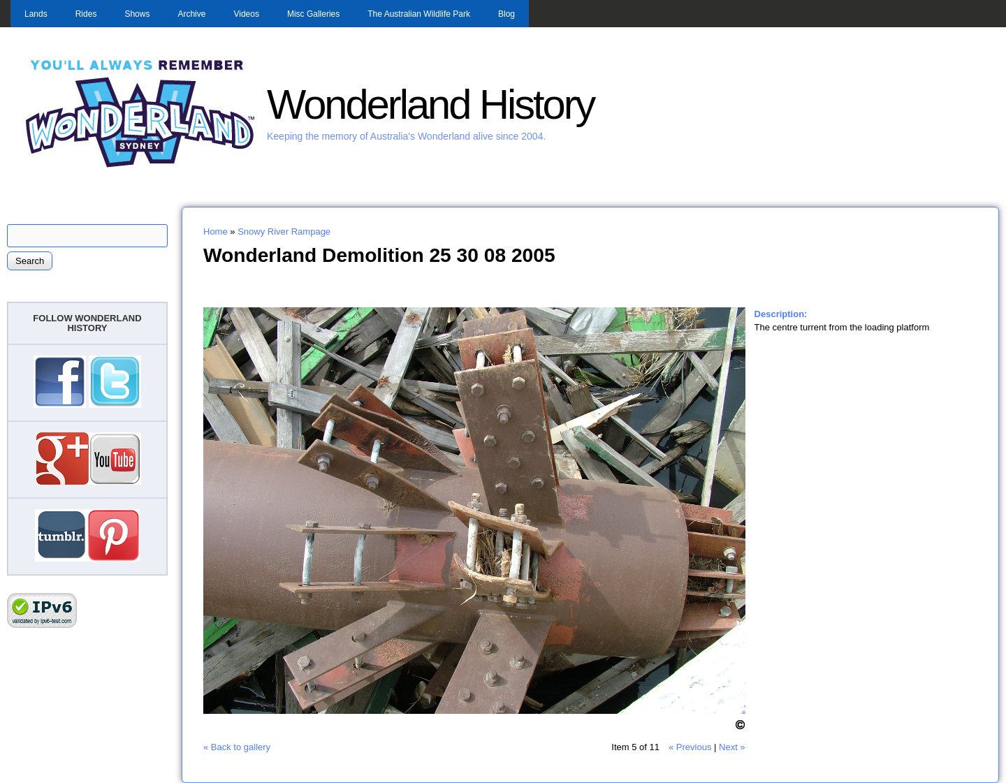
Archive (191, 14)
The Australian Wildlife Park (418, 14)
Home (215, 231)
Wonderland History (430, 104)
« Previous (690, 747)
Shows (137, 14)
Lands (36, 14)
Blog (506, 14)
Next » (732, 747)
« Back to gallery (236, 747)
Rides (86, 14)
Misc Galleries (313, 14)
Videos (245, 14)
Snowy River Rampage (284, 231)
